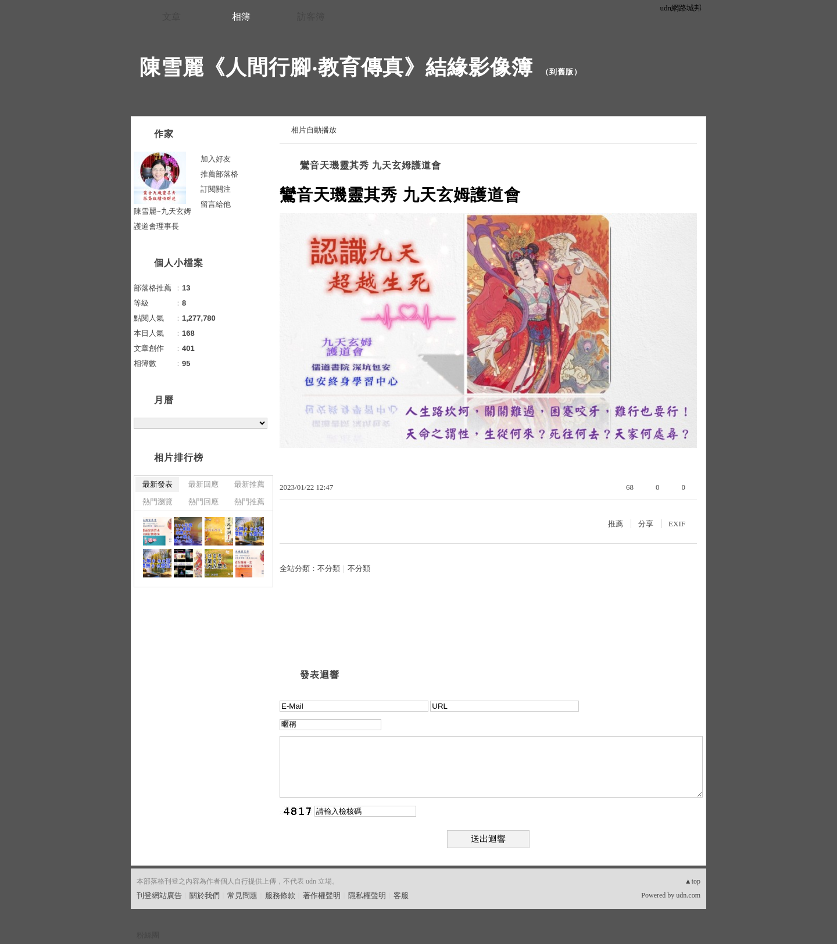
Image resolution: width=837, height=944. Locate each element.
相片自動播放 (314, 129)
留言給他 (216, 204)
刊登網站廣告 (159, 895)
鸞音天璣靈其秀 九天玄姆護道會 (370, 165)
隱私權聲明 (367, 895)
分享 (645, 523)
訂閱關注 (216, 189)
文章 (171, 16)
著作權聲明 (322, 895)
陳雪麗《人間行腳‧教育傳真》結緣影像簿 (336, 67)
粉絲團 (148, 935)
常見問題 (242, 895)
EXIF (676, 523)
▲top (692, 881)
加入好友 (216, 159)
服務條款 (280, 895)
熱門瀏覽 (157, 501)
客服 (401, 895)
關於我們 (204, 895)
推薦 (615, 523)
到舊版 (561, 71)
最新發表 (157, 484)
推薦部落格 (219, 174)
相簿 (241, 16)
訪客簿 (311, 16)
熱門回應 (203, 501)
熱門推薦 (249, 501)
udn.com (688, 895)
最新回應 (203, 484)
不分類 (328, 568)
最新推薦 (249, 484)
